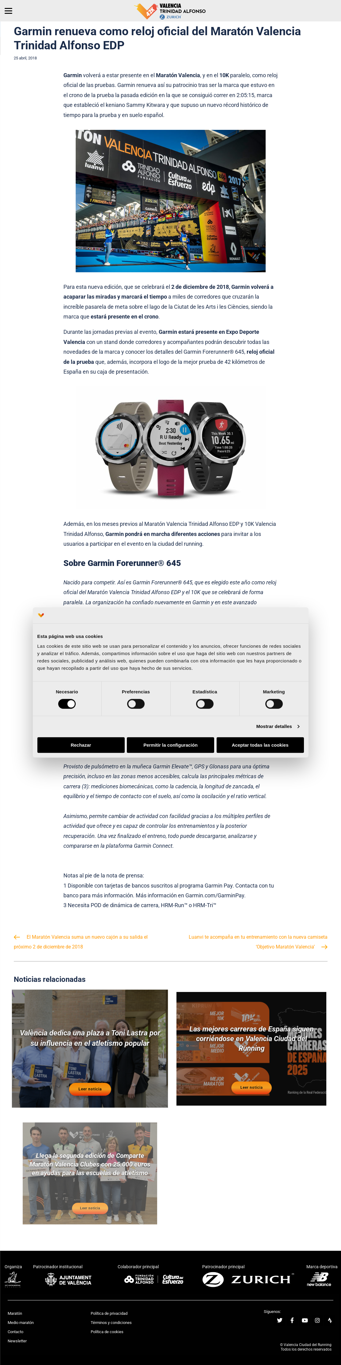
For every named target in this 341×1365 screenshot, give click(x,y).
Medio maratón (21, 1322)
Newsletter (17, 1341)
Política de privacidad (109, 1313)
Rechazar (81, 745)
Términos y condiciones (111, 1322)
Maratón (15, 1313)
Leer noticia (89, 1078)
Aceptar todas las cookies (260, 745)
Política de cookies (107, 1331)
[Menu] (8, 10)
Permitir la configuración (170, 745)
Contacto (15, 1331)
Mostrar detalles (274, 726)
